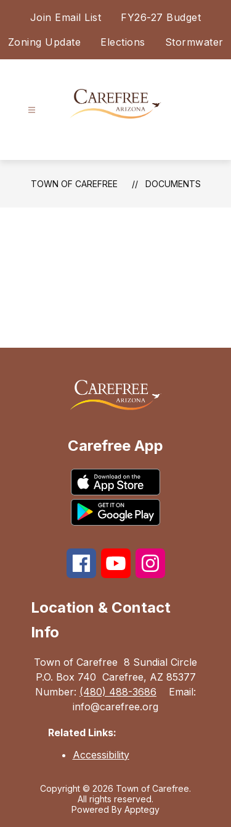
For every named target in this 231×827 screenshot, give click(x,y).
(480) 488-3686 (117, 692)
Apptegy (142, 809)
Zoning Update (44, 42)
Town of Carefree (74, 183)
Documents (173, 183)
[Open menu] (32, 110)
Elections (122, 42)
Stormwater (194, 42)
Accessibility (101, 755)
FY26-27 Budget (161, 17)
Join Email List (66, 17)
